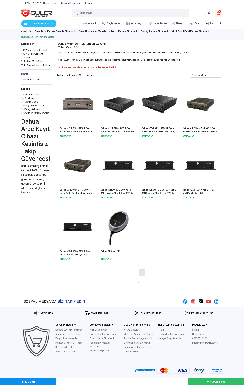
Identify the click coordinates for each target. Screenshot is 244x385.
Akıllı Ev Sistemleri (98, 329)
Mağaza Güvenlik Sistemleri (69, 343)
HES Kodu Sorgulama (65, 347)
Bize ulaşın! (28, 381)
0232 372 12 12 (199, 338)
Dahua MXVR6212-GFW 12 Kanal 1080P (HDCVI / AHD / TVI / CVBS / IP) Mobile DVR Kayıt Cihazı (158, 130)
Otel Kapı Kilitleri (131, 351)
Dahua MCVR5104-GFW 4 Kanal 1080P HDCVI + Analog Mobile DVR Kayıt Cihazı (77, 130)
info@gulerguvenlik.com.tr (205, 343)
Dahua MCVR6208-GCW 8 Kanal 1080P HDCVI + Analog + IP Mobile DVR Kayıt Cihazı (118, 130)
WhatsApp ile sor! (216, 381)
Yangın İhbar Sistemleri (66, 338)
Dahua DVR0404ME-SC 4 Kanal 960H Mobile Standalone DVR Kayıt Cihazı (118, 192)
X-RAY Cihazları (131, 329)
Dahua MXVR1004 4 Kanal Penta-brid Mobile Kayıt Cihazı (199, 191)
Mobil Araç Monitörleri (32, 61)
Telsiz (161, 329)
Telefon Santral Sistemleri (171, 334)
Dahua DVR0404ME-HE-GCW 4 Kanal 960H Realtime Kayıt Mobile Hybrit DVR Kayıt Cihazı (77, 192)
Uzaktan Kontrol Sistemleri (103, 334)
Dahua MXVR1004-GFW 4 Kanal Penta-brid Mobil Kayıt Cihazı (75, 253)
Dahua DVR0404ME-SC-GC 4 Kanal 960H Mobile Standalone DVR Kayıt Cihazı (159, 192)
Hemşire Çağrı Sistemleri (170, 338)
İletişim (195, 329)
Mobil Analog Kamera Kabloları (36, 65)
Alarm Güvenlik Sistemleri (68, 334)
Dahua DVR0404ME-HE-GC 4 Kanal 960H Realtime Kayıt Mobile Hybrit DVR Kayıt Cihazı (200, 130)
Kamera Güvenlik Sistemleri (68, 329)
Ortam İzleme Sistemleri (102, 338)
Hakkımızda (198, 334)
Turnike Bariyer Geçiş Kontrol (138, 338)
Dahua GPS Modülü (110, 251)
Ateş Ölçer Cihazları (65, 351)
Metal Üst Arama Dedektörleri (138, 334)
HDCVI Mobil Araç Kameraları (35, 50)
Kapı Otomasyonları (99, 350)
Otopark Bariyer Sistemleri (137, 343)
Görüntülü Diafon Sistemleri (137, 347)
